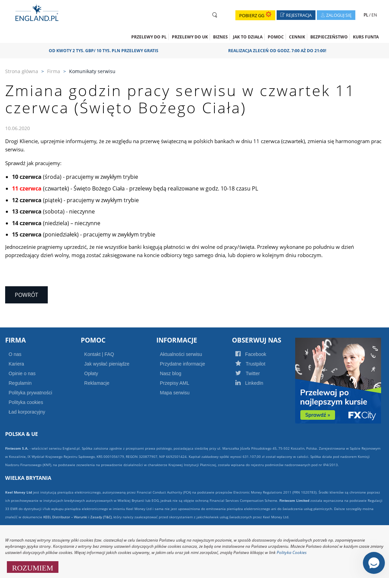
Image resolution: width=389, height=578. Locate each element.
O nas (15, 354)
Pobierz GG (255, 15)
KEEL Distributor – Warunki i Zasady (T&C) (77, 517)
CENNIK (297, 37)
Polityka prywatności (30, 392)
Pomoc (276, 37)
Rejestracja (297, 16)
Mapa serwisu (174, 392)
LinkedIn (256, 383)
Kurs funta (366, 37)
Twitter (255, 373)
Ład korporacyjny (27, 412)
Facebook (258, 354)
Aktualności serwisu (181, 354)
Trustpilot (257, 364)
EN (374, 15)
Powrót (26, 295)
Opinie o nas (22, 373)
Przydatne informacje (182, 364)
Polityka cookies (26, 402)
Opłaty (91, 373)
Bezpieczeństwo (329, 37)
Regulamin (20, 383)
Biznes (220, 37)
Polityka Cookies (292, 552)
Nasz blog (170, 373)
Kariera (16, 364)
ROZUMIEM (32, 567)
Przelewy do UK (190, 37)
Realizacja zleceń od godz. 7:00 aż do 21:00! (280, 51)
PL (366, 15)
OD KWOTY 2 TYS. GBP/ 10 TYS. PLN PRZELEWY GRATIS (106, 51)
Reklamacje (96, 383)
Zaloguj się (338, 16)
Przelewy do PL (149, 37)
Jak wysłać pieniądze (107, 364)
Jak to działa (248, 37)
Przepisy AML (174, 383)
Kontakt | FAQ (99, 354)
